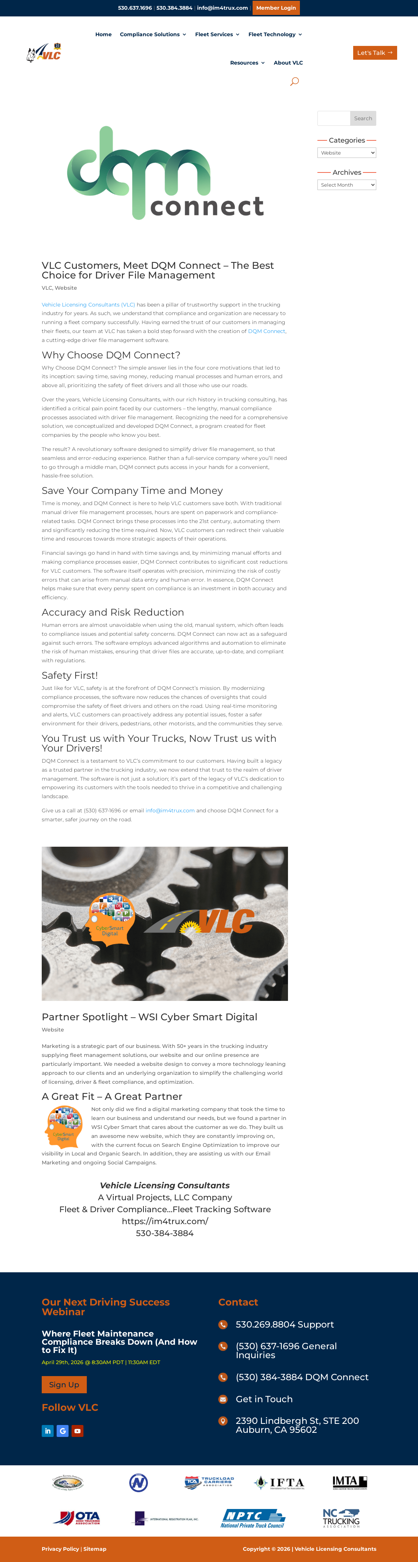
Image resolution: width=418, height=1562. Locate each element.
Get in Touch (264, 1399)
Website (66, 287)
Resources (244, 62)
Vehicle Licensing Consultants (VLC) (88, 304)
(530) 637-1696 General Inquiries (286, 1350)
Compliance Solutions (150, 34)
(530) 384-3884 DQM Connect (302, 1377)
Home (103, 34)
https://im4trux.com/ (165, 1221)
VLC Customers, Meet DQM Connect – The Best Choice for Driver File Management (158, 270)
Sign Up (64, 1384)
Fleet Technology (271, 34)
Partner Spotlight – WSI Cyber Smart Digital (149, 1017)
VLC (47, 287)
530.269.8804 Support (285, 1324)
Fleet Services (214, 34)
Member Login (276, 7)
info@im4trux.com (222, 7)
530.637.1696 (135, 7)
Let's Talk (371, 52)
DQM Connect (266, 331)
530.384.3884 (174, 7)
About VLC (288, 62)
